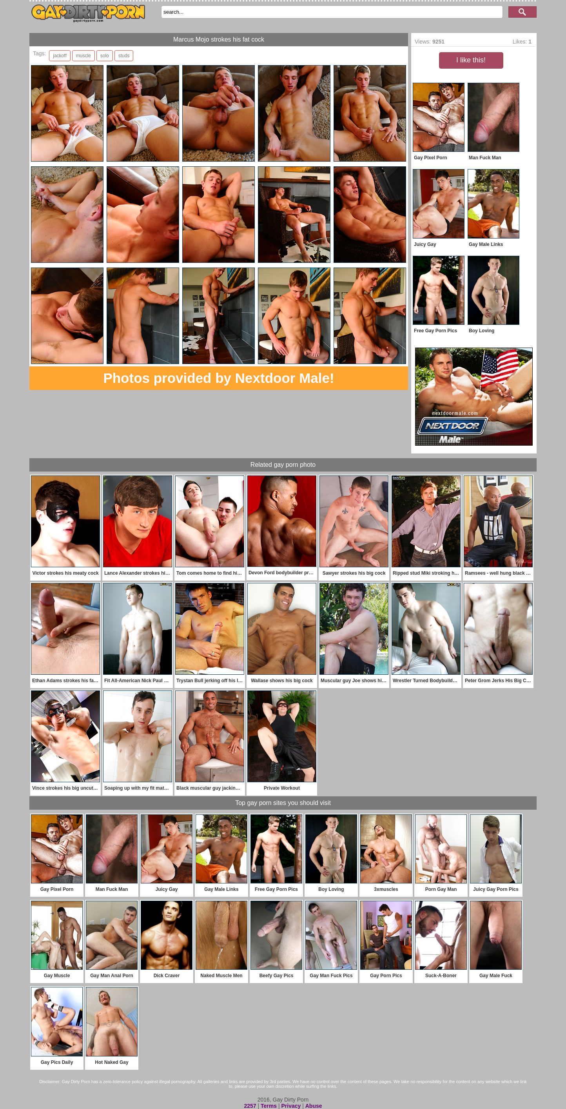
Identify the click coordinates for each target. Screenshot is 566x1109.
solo (104, 55)
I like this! (471, 60)
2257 (250, 1106)
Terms (269, 1106)
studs (124, 55)
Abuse (313, 1106)
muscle (83, 55)
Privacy (291, 1106)
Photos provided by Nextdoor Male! (218, 378)
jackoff (59, 55)
